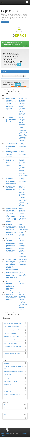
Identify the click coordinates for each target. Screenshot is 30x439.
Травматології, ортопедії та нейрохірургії (15, 46)
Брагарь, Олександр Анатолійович (23, 124)
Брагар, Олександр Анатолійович (23, 197)
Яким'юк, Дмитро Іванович (21, 170)
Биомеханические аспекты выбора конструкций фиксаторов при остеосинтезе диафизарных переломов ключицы (12, 264)
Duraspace (24, 433)
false (5, 418)
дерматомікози (7, 374)
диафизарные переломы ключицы (13, 378)
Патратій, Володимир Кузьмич (22, 103)
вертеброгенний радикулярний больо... (14, 371)
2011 (5, 408)
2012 (5, 404)
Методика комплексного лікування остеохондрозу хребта (10, 162)
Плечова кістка (7, 391)
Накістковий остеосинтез (10, 381)
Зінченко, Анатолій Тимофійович (22, 129)
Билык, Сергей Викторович (11, 350)
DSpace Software (4, 433)
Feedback (2, 435)
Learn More (5, 22)
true (5, 414)
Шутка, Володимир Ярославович (22, 274)
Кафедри (17, 44)
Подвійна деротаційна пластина (12, 394)
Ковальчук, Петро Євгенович (22, 215)
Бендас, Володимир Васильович (22, 113)
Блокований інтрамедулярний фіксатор (11, 119)
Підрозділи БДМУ (9, 44)
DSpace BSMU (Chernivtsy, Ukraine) (12, 42)
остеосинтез (7, 388)
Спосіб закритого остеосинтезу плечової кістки (11, 187)
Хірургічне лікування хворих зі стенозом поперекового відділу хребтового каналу (12, 275)
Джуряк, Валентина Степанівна (22, 108)
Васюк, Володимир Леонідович (22, 119)
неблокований (7, 384)
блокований (7, 363)
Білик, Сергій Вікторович (10, 333)
